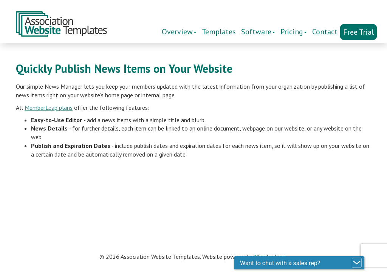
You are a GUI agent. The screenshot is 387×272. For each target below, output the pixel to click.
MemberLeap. (271, 256)
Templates (219, 32)
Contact (324, 32)
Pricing (293, 32)
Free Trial (358, 32)
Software (258, 32)
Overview (179, 32)
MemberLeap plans (49, 107)
